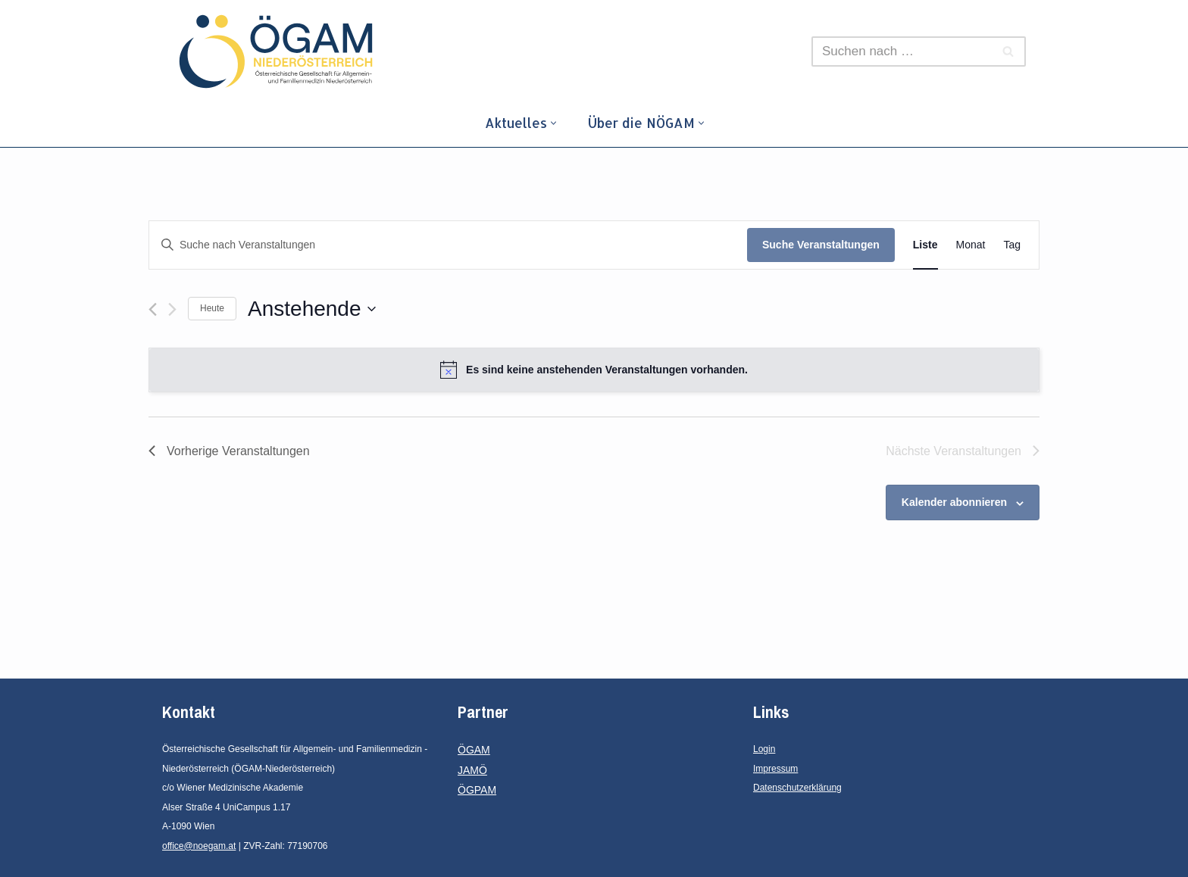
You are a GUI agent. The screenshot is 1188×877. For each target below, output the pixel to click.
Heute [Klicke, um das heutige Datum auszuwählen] (212, 308)
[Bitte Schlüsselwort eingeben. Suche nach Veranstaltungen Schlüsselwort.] (448, 245)
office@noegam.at (199, 846)
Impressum (775, 768)
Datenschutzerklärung (797, 787)
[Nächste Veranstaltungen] (172, 309)
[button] (553, 123)
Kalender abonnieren (954, 502)
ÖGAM (474, 750)
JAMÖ (472, 770)
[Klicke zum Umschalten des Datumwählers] (311, 309)
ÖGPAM (477, 790)
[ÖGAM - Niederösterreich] (279, 51)
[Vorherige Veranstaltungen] (152, 309)
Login (764, 749)
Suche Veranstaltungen (821, 245)
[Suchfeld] (901, 51)
